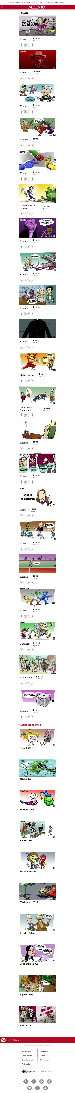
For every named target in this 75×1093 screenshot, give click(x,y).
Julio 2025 (25, 1025)
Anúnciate (26, 1064)
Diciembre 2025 (28, 871)
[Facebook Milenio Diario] (25, 1081)
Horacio (24, 39)
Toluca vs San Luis (31, 2)
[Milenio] (37, 7)
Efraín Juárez (50, 2)
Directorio (44, 1052)
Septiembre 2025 (29, 963)
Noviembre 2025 (29, 902)
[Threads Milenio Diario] (49, 1081)
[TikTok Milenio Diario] (37, 1088)
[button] (1, 7)
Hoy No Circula (59, 2)
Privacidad (44, 1056)
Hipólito (24, 72)
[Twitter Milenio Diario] (33, 1081)
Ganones (24, 643)
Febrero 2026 (27, 809)
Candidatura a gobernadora (27, 207)
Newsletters (26, 1052)
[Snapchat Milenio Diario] (45, 1088)
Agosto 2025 (26, 994)
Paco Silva (42, 2)
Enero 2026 (26, 840)
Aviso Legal (44, 1060)
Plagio (23, 509)
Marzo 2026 (26, 778)
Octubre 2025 (27, 933)
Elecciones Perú (20, 2)
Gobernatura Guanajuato (27, 409)
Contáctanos (27, 1056)
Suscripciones (27, 1060)
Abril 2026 (25, 748)
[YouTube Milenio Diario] (29, 1088)
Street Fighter (27, 374)
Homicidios (26, 677)
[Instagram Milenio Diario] (41, 1081)
